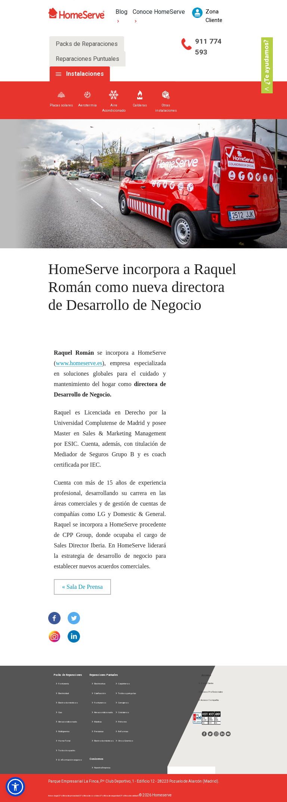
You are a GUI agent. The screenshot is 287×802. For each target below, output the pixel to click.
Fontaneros (98, 702)
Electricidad (62, 693)
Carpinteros (122, 683)
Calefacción (98, 693)
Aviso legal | (53, 795)
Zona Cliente (205, 683)
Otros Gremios (124, 740)
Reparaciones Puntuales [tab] (87, 58)
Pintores (121, 721)
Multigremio (62, 731)
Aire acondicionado (66, 721)
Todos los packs (65, 750)
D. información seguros (68, 759)
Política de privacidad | (69, 795)
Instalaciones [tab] (85, 73)
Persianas (97, 731)
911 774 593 (208, 46)
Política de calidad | (130, 795)
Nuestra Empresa (100, 767)
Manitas (96, 721)
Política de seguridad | (111, 795)
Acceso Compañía (208, 700)
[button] (15, 787)
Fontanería (62, 683)
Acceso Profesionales (210, 691)
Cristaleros (122, 712)
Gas (58, 712)
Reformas (121, 731)
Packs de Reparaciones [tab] (87, 43)
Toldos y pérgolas (125, 693)
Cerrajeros (122, 702)
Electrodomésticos (66, 702)
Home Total (62, 740)
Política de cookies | (90, 795)
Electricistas (98, 683)
